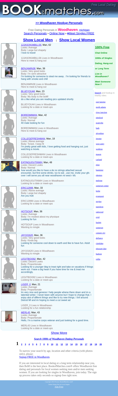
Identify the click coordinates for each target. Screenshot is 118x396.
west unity (100, 144)
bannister (99, 170)
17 (86, 344)
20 (100, 344)
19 (96, 344)
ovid (97, 217)
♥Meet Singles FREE (80, 33)
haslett (98, 222)
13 (67, 344)
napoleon (99, 207)
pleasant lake (101, 249)
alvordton (100, 133)
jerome (99, 139)
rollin (98, 259)
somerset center (102, 186)
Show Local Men (38, 40)
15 (76, 344)
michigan (84, 30)
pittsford (99, 118)
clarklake (99, 243)
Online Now (56, 33)
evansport (100, 196)
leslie (98, 191)
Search (98, 93)
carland (99, 160)
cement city (100, 233)
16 (81, 344)
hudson (99, 254)
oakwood (99, 212)
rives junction (101, 112)
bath (97, 128)
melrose (99, 181)
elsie (98, 165)
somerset (99, 228)
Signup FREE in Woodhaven (34, 357)
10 (52, 344)
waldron (99, 149)
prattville (99, 123)
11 (57, 344)
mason (98, 154)
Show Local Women (77, 40)
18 (91, 344)
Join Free (59, 387)
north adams (101, 107)
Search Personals (35, 33)
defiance (99, 238)
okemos (99, 175)
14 (71, 344)
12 (62, 344)
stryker (99, 201)
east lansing (100, 102)
